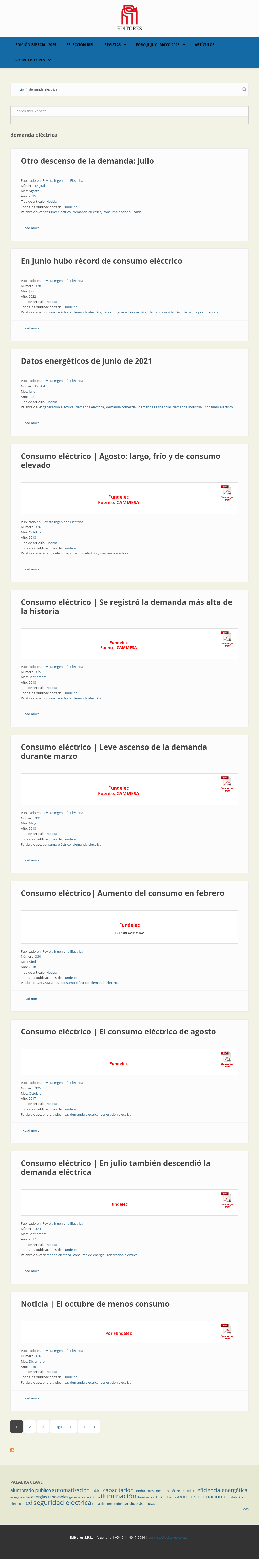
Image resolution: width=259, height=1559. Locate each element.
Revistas (112, 44)
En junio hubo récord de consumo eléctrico (101, 261)
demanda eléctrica (87, 212)
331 (38, 818)
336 (38, 527)
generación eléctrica (131, 312)
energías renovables (49, 1497)
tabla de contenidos (107, 1503)
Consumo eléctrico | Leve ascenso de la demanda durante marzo (114, 751)
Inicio (20, 89)
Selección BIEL (81, 44)
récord (108, 312)
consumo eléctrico (57, 212)
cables (96, 1490)
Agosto (34, 191)
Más (245, 1509)
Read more (31, 227)
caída (138, 212)
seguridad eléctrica (62, 1502)
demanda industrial (188, 407)
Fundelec (70, 207)
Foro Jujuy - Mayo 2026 (157, 44)
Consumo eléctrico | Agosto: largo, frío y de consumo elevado (120, 460)
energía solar (20, 1497)
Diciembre (37, 1361)
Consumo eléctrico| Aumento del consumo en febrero (123, 893)
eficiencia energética (222, 1490)
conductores (144, 1490)
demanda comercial (121, 407)
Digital (40, 185)
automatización (71, 1490)
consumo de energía (89, 1255)
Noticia (51, 201)
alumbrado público (30, 1490)
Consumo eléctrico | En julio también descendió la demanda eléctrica (115, 1167)
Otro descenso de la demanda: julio (87, 160)
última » (89, 1426)
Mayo (33, 823)
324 (38, 1228)
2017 (32, 1098)
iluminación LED (149, 1497)
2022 (32, 296)
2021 (32, 396)
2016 (32, 1366)
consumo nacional (117, 212)
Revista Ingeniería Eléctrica (62, 180)
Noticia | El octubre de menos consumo (95, 1304)
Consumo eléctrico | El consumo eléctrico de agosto (118, 1031)
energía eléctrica (55, 553)
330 (38, 956)
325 (38, 1088)
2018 (32, 537)
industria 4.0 (172, 1497)
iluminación (119, 1495)
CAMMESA (51, 982)
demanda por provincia (200, 312)
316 (38, 1356)
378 (38, 286)
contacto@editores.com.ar (169, 1537)
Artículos (204, 44)
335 (38, 672)
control (190, 1490)
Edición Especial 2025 (36, 44)
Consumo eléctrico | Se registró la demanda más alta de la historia (126, 606)
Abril (32, 961)
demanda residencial (164, 312)
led (28, 1503)
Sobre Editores (30, 60)
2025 (32, 196)
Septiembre (38, 677)
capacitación (118, 1490)
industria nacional (205, 1496)
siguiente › (63, 1426)
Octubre (35, 532)
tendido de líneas (139, 1503)
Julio (32, 291)
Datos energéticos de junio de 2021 (86, 361)
